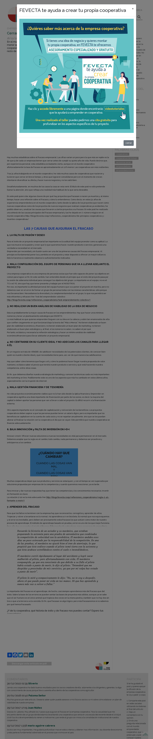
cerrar (129, 143)
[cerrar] (133, 8)
